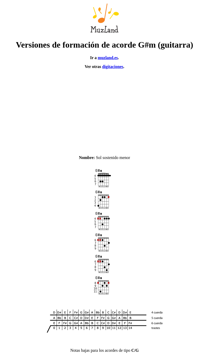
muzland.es (108, 57)
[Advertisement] (104, 109)
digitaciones (112, 66)
